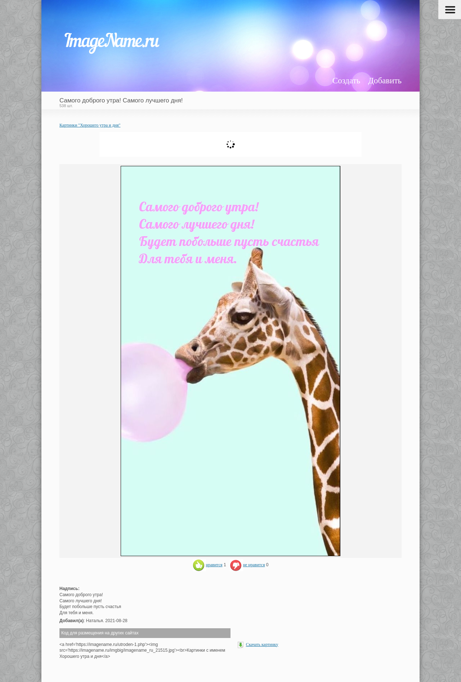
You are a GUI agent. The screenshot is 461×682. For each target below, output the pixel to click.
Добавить (385, 80)
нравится (208, 564)
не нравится (247, 564)
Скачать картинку (262, 644)
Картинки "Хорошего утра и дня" (89, 125)
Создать (346, 80)
